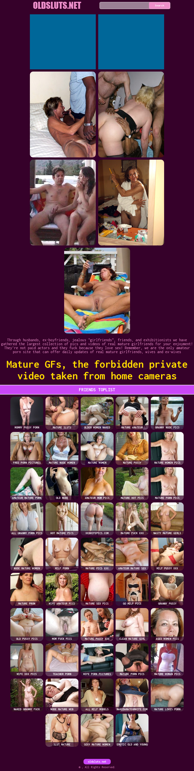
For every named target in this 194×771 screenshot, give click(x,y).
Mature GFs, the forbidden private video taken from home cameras (97, 370)
